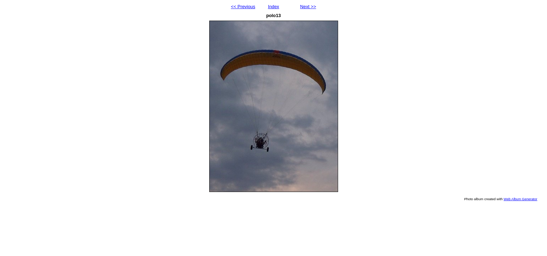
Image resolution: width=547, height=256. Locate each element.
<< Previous (243, 6)
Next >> (308, 6)
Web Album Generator (520, 199)
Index (273, 6)
